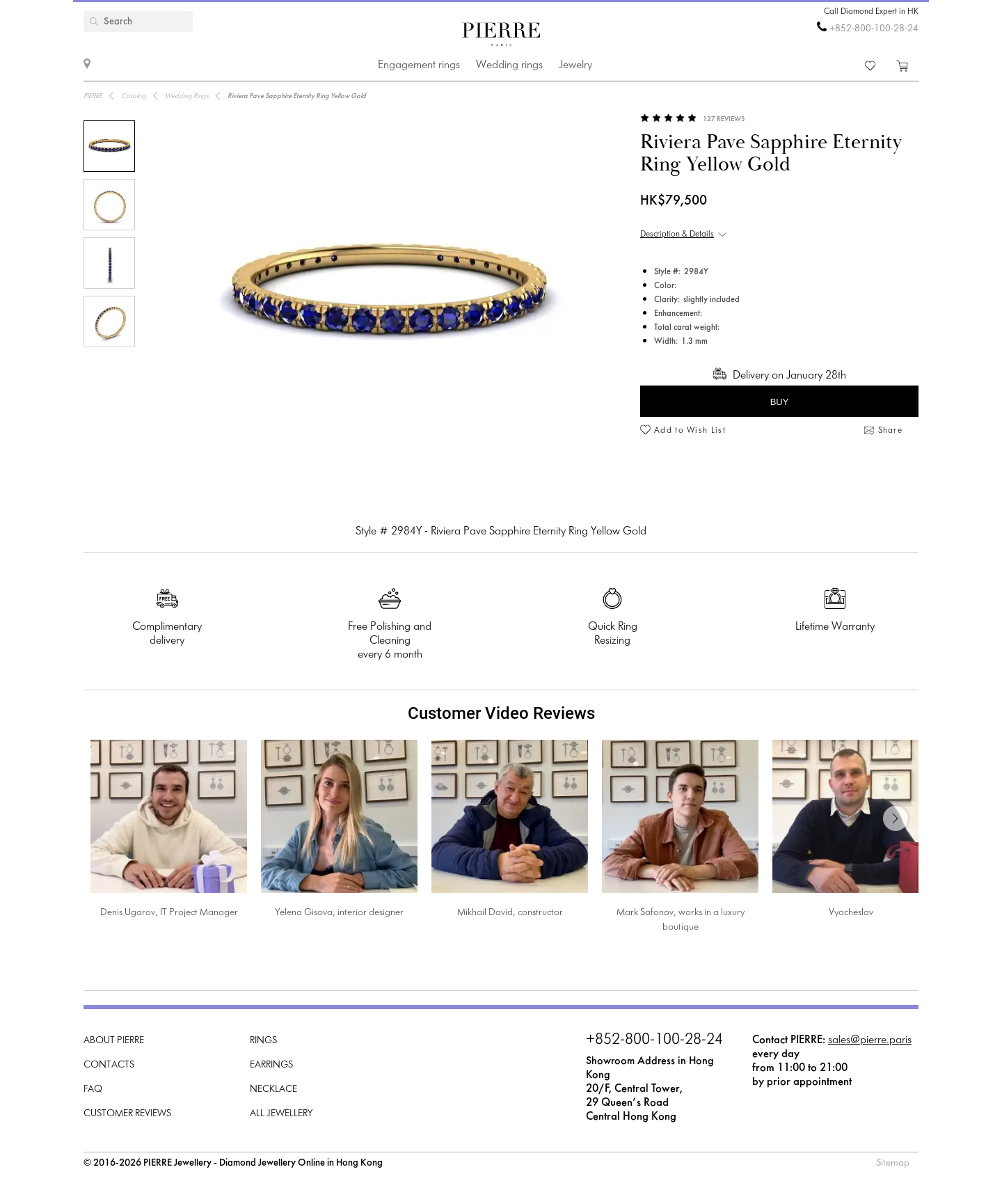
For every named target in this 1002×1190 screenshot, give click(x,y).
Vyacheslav (851, 912)
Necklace (273, 1089)
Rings (263, 1040)
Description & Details (677, 234)
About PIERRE (114, 1040)
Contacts (109, 1065)
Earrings (271, 1065)
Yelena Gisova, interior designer (339, 912)
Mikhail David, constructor (510, 912)
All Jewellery (281, 1113)
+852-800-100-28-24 (873, 28)
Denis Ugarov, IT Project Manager (169, 912)
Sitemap (892, 1163)
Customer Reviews (127, 1113)
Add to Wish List (690, 431)
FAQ (93, 1089)
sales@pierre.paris (870, 1040)
